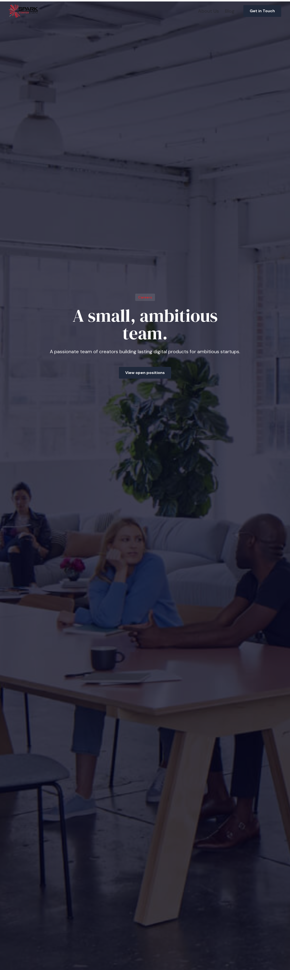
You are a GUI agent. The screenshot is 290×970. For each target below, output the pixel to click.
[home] (23, 11)
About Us (208, 11)
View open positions (145, 372)
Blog (230, 11)
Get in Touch (262, 10)
